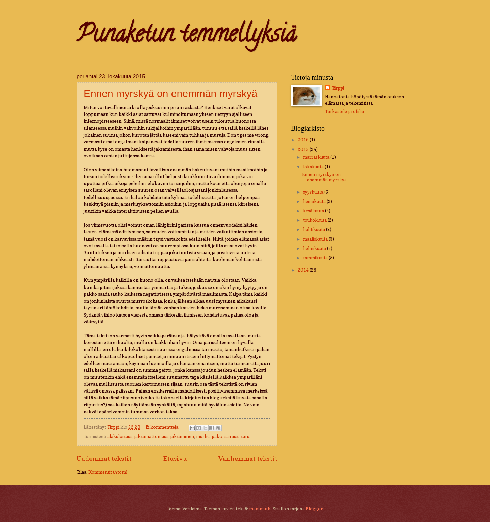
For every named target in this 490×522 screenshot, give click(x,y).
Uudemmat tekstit (104, 458)
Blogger (314, 508)
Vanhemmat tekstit (247, 458)
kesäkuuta (314, 210)
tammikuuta (316, 257)
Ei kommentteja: (163, 427)
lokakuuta (314, 166)
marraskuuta (316, 157)
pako (217, 436)
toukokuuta (315, 220)
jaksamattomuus (151, 436)
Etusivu (175, 458)
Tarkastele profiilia (344, 111)
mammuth (260, 508)
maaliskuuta (316, 239)
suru (245, 436)
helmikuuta (315, 248)
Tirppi (338, 88)
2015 (304, 149)
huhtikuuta (314, 229)
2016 (304, 139)
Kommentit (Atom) (107, 472)
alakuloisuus (119, 436)
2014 (304, 270)
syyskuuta (313, 192)
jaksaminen (182, 436)
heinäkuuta (315, 201)
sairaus (231, 436)
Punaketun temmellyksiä (186, 36)
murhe (203, 436)
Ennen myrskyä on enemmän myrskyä (170, 93)
